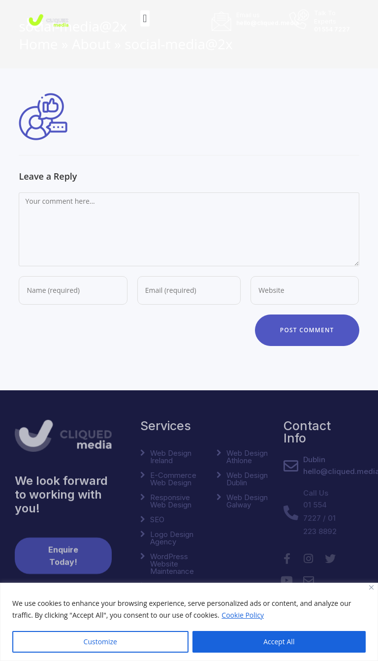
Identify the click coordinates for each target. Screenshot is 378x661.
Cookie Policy (242, 615)
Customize (100, 641)
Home (38, 43)
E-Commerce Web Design (173, 479)
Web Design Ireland (170, 456)
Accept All (278, 641)
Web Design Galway (247, 501)
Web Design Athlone (247, 456)
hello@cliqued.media (267, 20)
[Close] (371, 587)
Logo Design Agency (171, 538)
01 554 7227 (332, 27)
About (91, 43)
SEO (157, 519)
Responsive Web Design (170, 501)
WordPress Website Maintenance (172, 564)
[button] (145, 16)
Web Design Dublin (247, 479)
